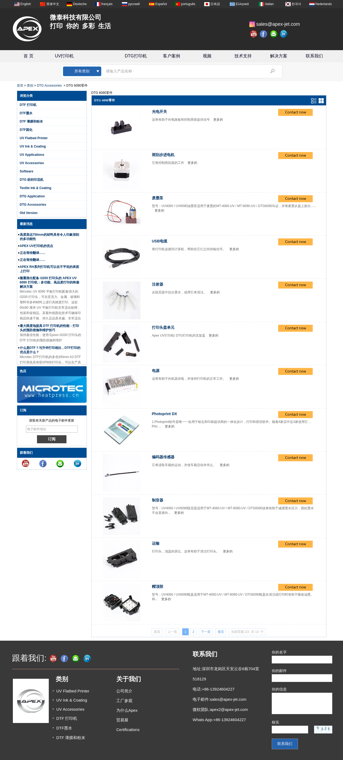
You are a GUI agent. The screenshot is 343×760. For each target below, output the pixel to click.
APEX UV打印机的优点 (36, 247)
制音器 (157, 500)
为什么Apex (126, 710)
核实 (275, 722)
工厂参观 (124, 700)
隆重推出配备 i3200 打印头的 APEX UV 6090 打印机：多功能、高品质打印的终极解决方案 (49, 283)
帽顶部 (157, 586)
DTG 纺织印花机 (32, 180)
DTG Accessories (49, 85)
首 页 (28, 56)
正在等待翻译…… (33, 254)
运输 (155, 543)
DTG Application (32, 196)
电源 (155, 370)
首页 (20, 85)
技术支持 (243, 56)
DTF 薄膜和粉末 (31, 121)
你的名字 (279, 652)
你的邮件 (279, 671)
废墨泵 (157, 198)
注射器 (157, 284)
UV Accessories (32, 163)
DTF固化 (26, 130)
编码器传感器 (163, 457)
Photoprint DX (164, 414)
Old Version (29, 213)
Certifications (128, 729)
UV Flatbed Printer (34, 138)
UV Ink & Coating (33, 146)
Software (26, 171)
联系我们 (314, 56)
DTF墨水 (26, 113)
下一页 (206, 632)
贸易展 (122, 720)
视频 (207, 56)
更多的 (218, 119)
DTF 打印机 (28, 105)
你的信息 (279, 689)
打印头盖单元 (163, 327)
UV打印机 (64, 56)
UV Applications (32, 155)
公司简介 (124, 691)
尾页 (221, 632)
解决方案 (278, 56)
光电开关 (159, 111)
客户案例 (171, 56)
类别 (30, 85)
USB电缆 (159, 241)
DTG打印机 (136, 56)
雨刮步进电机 (163, 155)
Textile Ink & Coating (35, 188)
